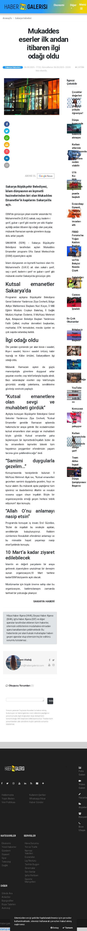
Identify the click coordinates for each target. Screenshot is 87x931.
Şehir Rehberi (31, 875)
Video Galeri (82, 784)
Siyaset (5, 854)
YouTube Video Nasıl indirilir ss (76, 394)
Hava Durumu (32, 843)
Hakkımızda (8, 795)
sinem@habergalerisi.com (30, 665)
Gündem (6, 850)
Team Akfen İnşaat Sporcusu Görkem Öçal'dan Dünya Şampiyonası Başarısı (79, 471)
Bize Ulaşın (82, 827)
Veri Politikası (8, 802)
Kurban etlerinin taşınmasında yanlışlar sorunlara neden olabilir (79, 155)
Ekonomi (59, 5)
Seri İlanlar (30, 871)
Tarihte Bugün (32, 864)
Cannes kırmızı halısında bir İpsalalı (77, 301)
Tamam (67, 927)
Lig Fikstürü (30, 860)
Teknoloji (6, 861)
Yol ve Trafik (31, 847)
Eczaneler (30, 857)
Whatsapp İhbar (37, 798)
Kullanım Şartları (37, 795)
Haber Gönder (36, 802)
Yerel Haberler (9, 847)
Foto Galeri (82, 771)
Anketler (6, 897)
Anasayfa (7, 18)
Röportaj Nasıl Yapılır (76, 351)
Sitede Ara (7, 893)
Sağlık (5, 865)
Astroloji (6, 908)
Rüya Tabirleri (9, 904)
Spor (4, 858)
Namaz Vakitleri (29, 852)
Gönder (51, 701)
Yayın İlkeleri (8, 798)
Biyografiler (8, 900)
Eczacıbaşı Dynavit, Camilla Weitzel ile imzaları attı (77, 214)
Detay (55, 927)
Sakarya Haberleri (23, 18)
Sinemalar (30, 868)
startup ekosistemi (9, 929)
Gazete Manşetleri (30, 880)
